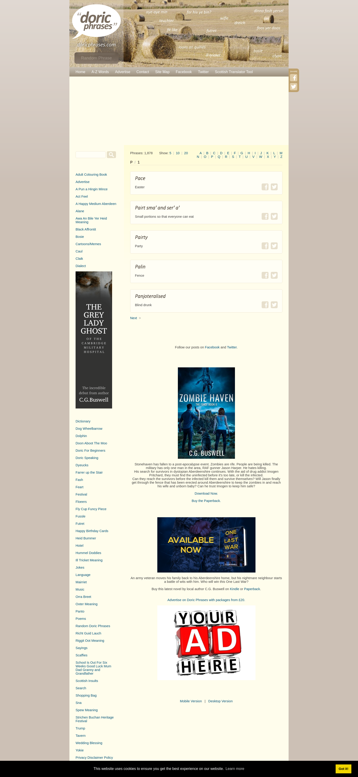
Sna (79, 703)
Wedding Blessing (89, 743)
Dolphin (81, 436)
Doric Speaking (87, 458)
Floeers (81, 502)
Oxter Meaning (86, 604)
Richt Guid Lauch (88, 633)
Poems (81, 619)
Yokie (80, 750)
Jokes (80, 567)
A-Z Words (100, 72)
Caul (79, 251)
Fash (79, 480)
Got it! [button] (343, 769)
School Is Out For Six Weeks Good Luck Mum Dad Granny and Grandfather (93, 668)
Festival (81, 494)
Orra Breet (83, 597)
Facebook (184, 72)
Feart (79, 487)
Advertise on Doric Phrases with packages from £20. (206, 600)
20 (186, 153)
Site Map (162, 72)
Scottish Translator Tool (234, 72)
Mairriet (81, 582)
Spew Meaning (87, 710)
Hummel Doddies (88, 553)
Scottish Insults (87, 681)
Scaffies (81, 655)
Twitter (203, 72)
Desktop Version (220, 701)
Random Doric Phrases (93, 626)
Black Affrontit (86, 229)
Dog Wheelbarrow (89, 428)
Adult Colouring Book (91, 174)
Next (133, 318)
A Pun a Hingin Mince (92, 189)
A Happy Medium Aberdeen (96, 204)
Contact (143, 72)
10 (177, 153)
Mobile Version (191, 701)
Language (83, 575)
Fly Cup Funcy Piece (91, 509)
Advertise (122, 72)
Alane (80, 211)
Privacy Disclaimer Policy (94, 757)
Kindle (234, 589)
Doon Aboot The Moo (91, 443)
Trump (80, 728)
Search (81, 688)
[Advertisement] (179, 111)
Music (80, 589)
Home (80, 72)
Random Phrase (96, 58)
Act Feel (82, 196)
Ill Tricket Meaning (89, 560)
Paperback (252, 589)
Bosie (80, 237)
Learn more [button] (235, 769)
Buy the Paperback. (206, 501)
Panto (80, 611)
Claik (79, 258)
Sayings (81, 648)
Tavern (81, 735)
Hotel (79, 545)
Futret (80, 523)
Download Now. (206, 493)
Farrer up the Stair (89, 472)
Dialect (81, 266)
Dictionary (83, 421)
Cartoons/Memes (88, 244)
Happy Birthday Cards (92, 531)
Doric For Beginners (90, 450)
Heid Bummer (86, 538)
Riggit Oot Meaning (90, 640)
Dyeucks (82, 465)
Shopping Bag (86, 695)
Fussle (80, 516)
